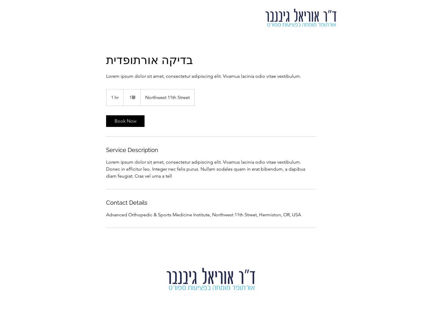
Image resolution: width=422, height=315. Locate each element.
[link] (125, 121)
